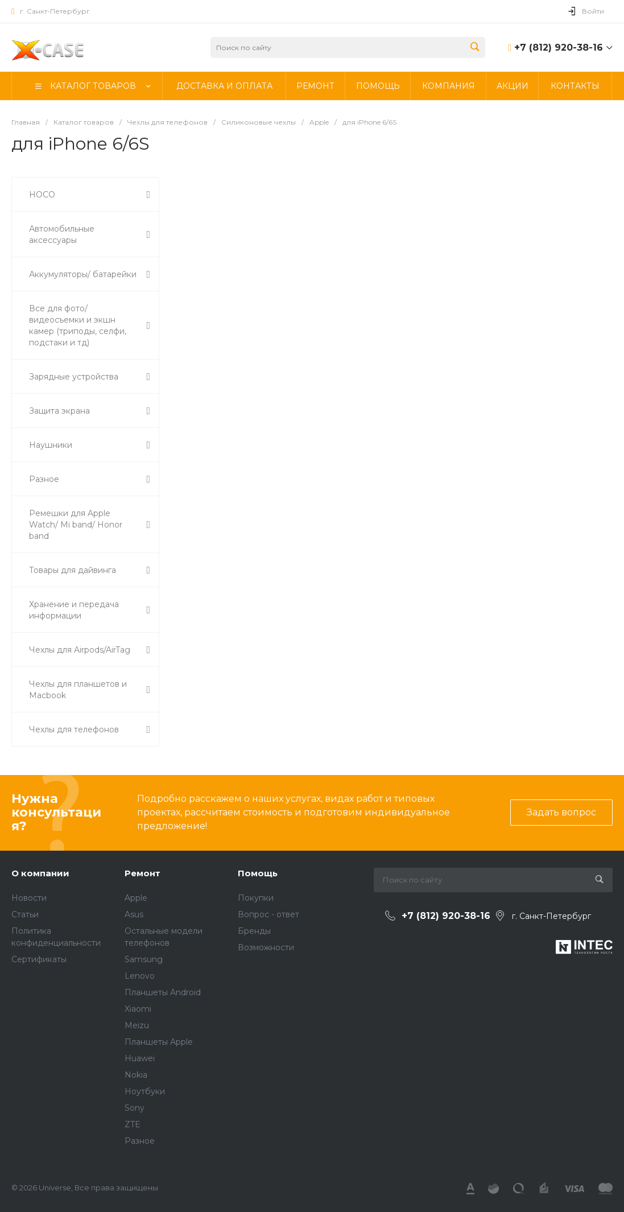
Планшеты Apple (159, 1042)
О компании (40, 873)
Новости (29, 898)
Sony (134, 1108)
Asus (134, 914)
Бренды (254, 931)
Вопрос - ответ (268, 914)
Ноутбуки (145, 1091)
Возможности (266, 947)
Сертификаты (39, 959)
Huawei (140, 1058)
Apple (136, 898)
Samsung (144, 959)
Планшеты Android (163, 992)
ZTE (132, 1124)
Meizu (137, 1025)
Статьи (25, 914)
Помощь (258, 873)
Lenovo (140, 976)
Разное (140, 1141)
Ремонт (142, 873)
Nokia (136, 1075)
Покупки (256, 898)
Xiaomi (138, 1009)
